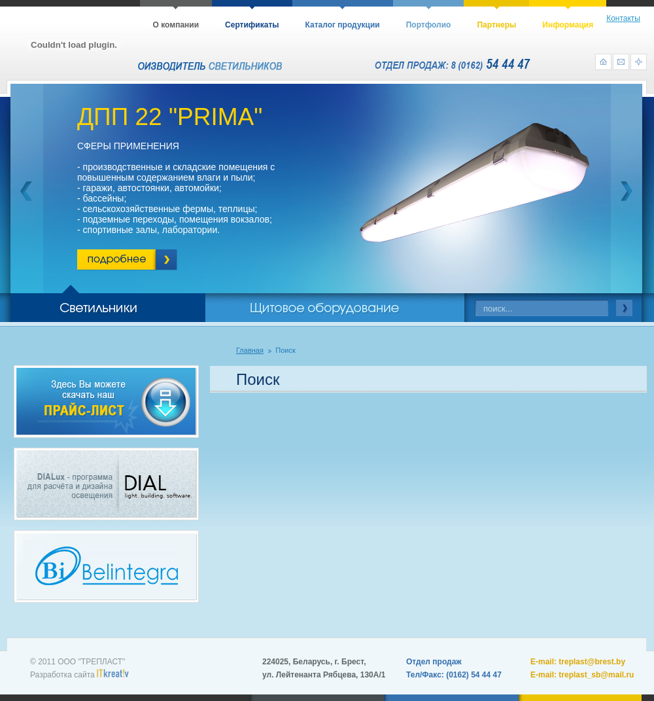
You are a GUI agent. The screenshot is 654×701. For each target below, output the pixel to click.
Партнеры (496, 24)
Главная (250, 350)
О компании (176, 24)
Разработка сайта (79, 674)
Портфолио (428, 24)
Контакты (623, 18)
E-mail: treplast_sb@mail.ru (582, 674)
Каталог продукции (342, 24)
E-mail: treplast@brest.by (577, 661)
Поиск (285, 350)
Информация (567, 24)
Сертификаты (252, 24)
